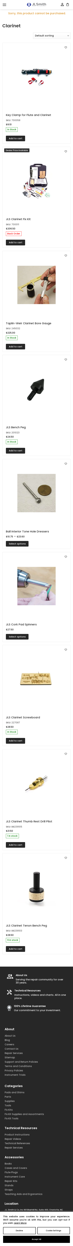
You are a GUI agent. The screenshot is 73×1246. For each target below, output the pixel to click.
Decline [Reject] (19, 1230)
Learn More (20, 1223)
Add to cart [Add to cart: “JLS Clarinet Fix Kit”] (15, 242)
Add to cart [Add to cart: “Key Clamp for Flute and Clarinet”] (15, 138)
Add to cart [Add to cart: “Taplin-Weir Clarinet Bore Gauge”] (15, 346)
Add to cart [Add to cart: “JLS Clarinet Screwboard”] (15, 740)
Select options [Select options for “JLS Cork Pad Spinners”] (17, 636)
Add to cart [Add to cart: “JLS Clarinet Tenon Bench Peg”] (15, 948)
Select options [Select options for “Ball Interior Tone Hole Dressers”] (17, 543)
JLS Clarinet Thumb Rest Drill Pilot (29, 821)
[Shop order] (52, 36)
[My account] (62, 4)
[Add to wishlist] (65, 47)
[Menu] (4, 5)
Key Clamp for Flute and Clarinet (28, 115)
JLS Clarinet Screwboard (23, 717)
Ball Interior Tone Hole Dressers (27, 531)
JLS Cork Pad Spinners (21, 624)
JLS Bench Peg (16, 427)
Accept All (36, 1239)
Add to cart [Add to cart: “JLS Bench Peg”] (15, 450)
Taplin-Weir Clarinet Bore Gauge (28, 323)
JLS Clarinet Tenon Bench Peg (26, 925)
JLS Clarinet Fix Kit (18, 219)
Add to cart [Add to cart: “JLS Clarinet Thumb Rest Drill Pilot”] (15, 844)
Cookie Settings (53, 1230)
